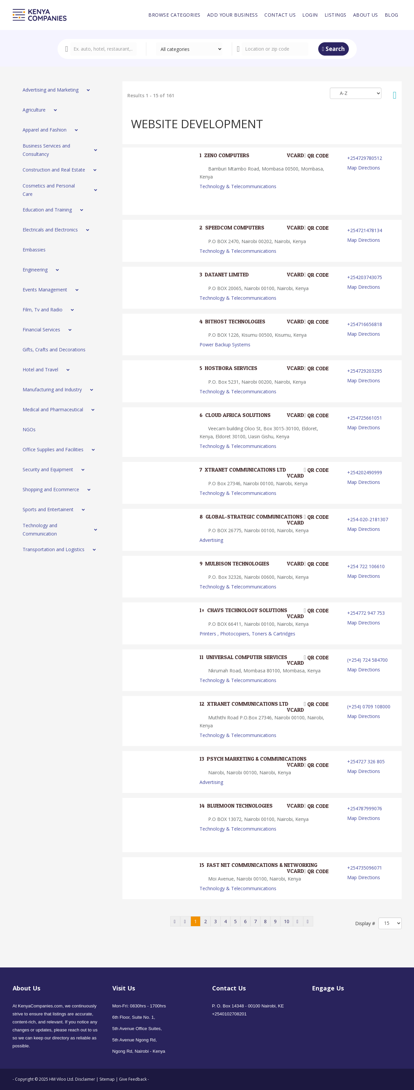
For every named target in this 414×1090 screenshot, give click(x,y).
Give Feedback (133, 1079)
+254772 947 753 (366, 613)
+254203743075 (364, 277)
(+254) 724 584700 (367, 660)
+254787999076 (364, 808)
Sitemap (107, 1079)
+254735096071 (364, 868)
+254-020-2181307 (367, 519)
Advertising (211, 540)
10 (286, 921)
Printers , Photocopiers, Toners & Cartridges (247, 633)
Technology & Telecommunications (238, 186)
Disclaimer (85, 1079)
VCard (291, 156)
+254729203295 (364, 371)
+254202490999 (364, 472)
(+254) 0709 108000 (368, 706)
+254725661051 (364, 418)
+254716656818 (364, 324)
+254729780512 (364, 158)
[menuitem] (174, 15)
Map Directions (363, 168)
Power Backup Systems (225, 344)
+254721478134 (364, 230)
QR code (316, 156)
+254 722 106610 (366, 566)
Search (333, 49)
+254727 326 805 (366, 761)
